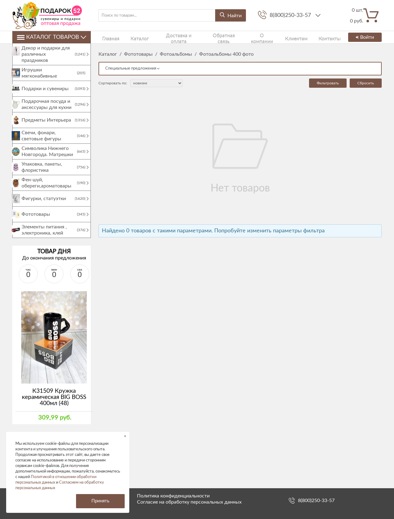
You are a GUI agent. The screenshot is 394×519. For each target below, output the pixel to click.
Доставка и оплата (167, 37)
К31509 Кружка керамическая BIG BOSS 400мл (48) (54, 403)
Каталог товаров (51, 37)
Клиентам (279, 37)
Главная (106, 37)
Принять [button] (100, 501)
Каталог (130, 37)
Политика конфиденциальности (173, 495)
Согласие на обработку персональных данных (189, 502)
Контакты (307, 37)
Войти (364, 37)
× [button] (125, 436)
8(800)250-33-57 (291, 15)
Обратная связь (210, 37)
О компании (247, 37)
